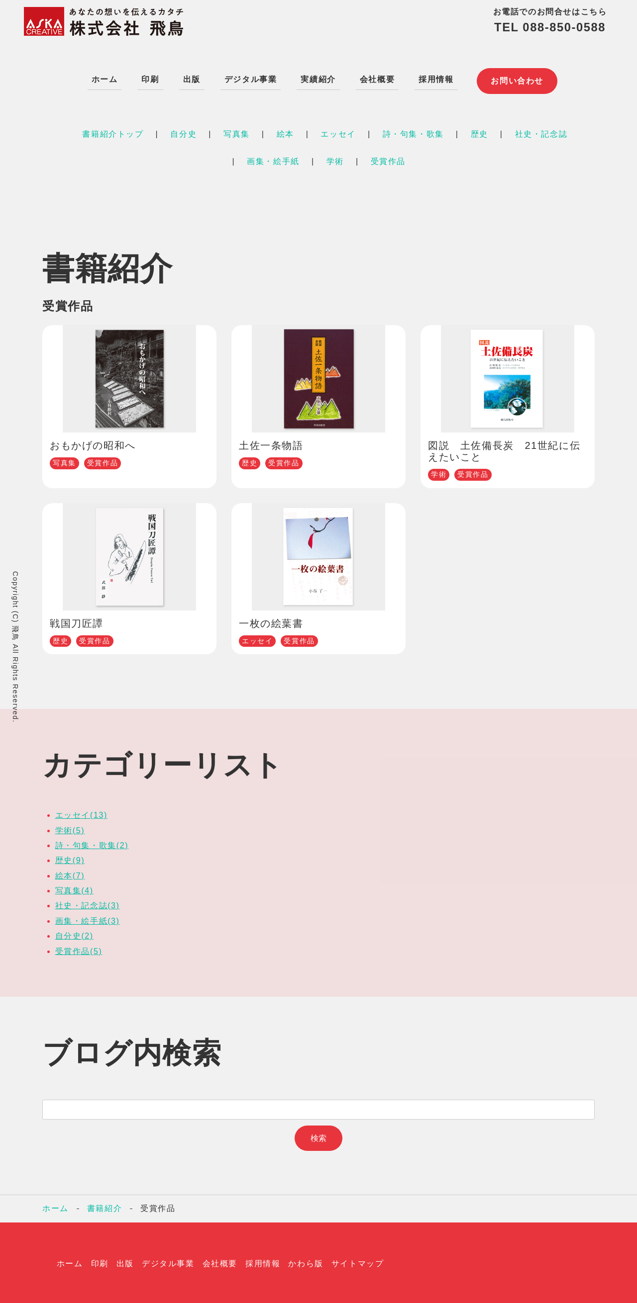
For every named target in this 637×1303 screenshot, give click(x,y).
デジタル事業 (248, 78)
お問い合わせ (517, 78)
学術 (335, 159)
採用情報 (434, 78)
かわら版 (305, 1261)
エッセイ (337, 132)
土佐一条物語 (271, 443)
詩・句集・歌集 (413, 132)
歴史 (479, 132)
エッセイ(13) (81, 813)
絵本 (285, 132)
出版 (189, 78)
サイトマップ (357, 1261)
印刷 (148, 78)
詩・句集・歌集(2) (92, 843)
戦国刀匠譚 (77, 621)
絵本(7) (70, 873)
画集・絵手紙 (273, 159)
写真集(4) (74, 888)
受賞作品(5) (79, 949)
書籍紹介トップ (112, 132)
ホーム (102, 78)
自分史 (183, 132)
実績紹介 (316, 78)
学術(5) (70, 828)
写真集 (236, 132)
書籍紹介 (104, 1206)
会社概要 (374, 78)
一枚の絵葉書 (271, 621)
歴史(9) (70, 858)
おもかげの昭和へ (93, 443)
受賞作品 (388, 159)
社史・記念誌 (541, 132)
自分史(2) (74, 934)
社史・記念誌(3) (87, 903)
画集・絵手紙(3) (87, 919)
